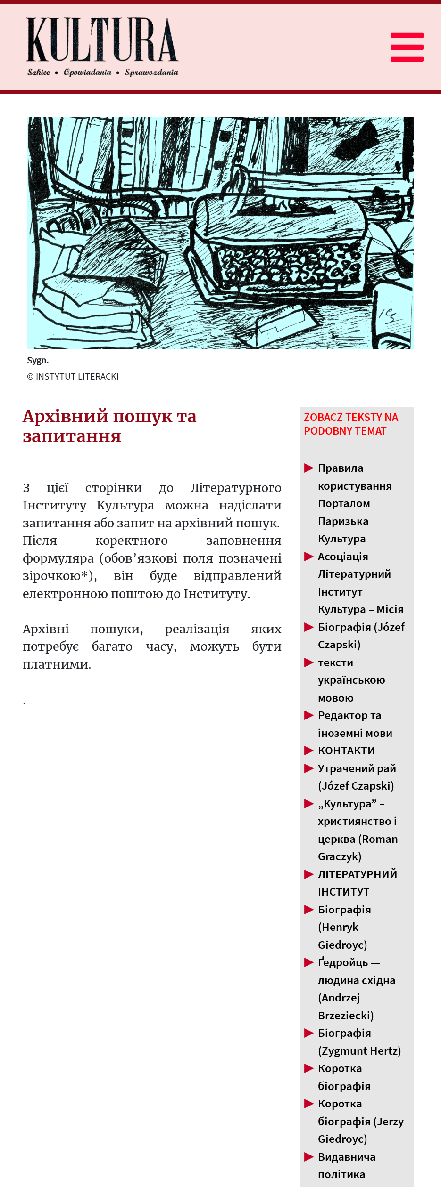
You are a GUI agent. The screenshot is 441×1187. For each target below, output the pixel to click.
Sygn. (38, 360)
